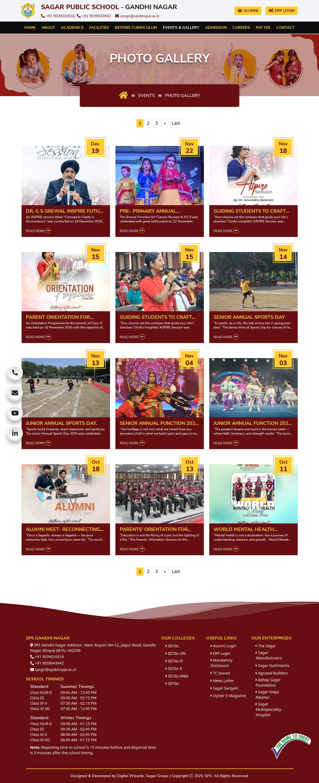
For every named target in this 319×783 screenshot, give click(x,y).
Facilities (99, 27)
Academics (72, 27)
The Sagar (266, 645)
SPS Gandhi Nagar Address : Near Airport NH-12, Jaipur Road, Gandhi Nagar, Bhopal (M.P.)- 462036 (93, 647)
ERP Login (281, 10)
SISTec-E (174, 668)
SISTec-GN (176, 653)
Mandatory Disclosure (221, 663)
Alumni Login (223, 645)
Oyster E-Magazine (228, 695)
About (48, 27)
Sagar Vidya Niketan (267, 694)
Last (176, 123)
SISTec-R (174, 660)
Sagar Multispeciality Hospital (268, 709)
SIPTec (172, 683)
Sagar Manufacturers (269, 655)
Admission (216, 27)
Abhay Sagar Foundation (268, 682)
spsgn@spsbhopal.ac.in (137, 16)
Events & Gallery (181, 27)
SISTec (172, 645)
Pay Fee (263, 27)
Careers (241, 27)
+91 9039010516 (47, 656)
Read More (38, 230)
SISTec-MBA (177, 676)
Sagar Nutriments (272, 665)
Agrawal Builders (272, 673)
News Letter (222, 680)
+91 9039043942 (94, 16)
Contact (285, 27)
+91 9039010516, (59, 16)
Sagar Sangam (225, 688)
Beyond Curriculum (136, 27)
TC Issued (220, 673)
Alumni (248, 10)
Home (30, 27)
